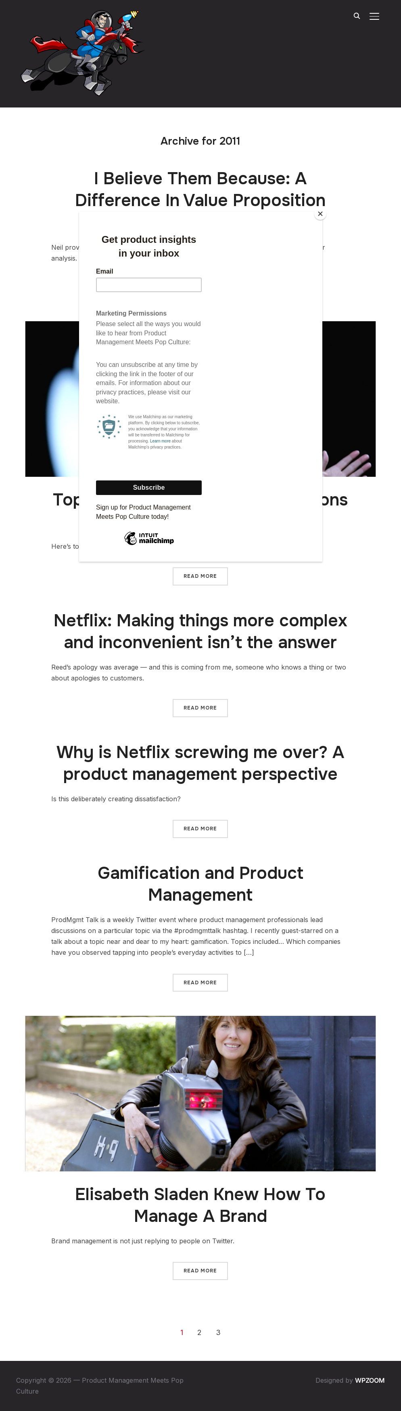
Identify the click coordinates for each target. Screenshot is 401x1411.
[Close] (320, 214)
